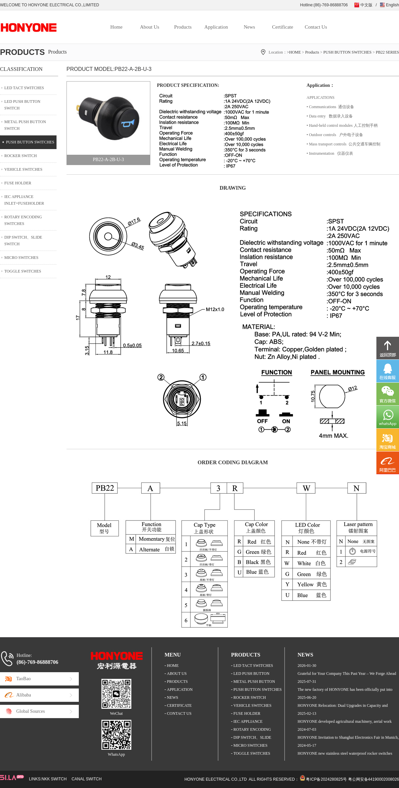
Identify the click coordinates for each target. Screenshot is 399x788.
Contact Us (316, 27)
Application (216, 27)
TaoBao (23, 678)
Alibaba (23, 694)
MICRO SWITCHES (21, 257)
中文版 (366, 5)
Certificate (282, 27)
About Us (149, 27)
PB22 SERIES (387, 52)
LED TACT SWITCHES (24, 88)
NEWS (172, 697)
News (249, 27)
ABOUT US (177, 673)
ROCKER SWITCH (20, 155)
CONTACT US (179, 713)
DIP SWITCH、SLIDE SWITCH (23, 240)
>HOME (294, 52)
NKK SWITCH (54, 779)
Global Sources (30, 711)
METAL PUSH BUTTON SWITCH (25, 125)
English (392, 5)
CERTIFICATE (179, 705)
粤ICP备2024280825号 (326, 779)
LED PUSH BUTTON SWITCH (22, 104)
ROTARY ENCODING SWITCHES (23, 220)
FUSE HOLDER (17, 183)
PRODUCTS (177, 681)
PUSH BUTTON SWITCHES (347, 52)
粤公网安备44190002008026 (373, 779)
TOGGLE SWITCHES (22, 271)
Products (183, 27)
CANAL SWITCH (86, 779)
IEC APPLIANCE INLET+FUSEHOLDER (24, 200)
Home (116, 27)
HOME (173, 665)
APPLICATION (180, 689)
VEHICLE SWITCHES (23, 169)
